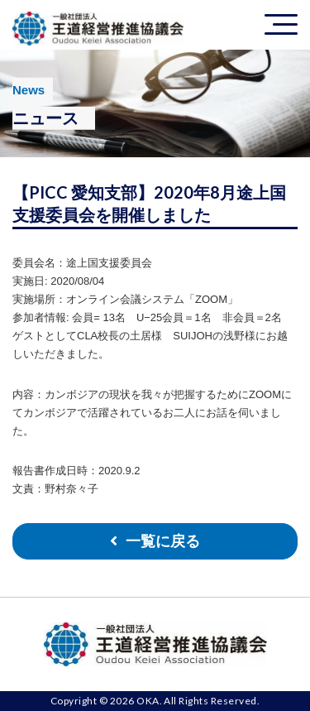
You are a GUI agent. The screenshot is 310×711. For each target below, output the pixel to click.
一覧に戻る (163, 541)
